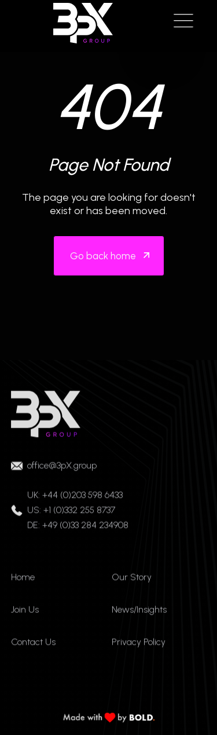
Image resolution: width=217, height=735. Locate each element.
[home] (80, 23)
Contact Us (33, 646)
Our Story (132, 581)
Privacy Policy (138, 646)
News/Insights (139, 613)
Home (23, 581)
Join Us (25, 613)
